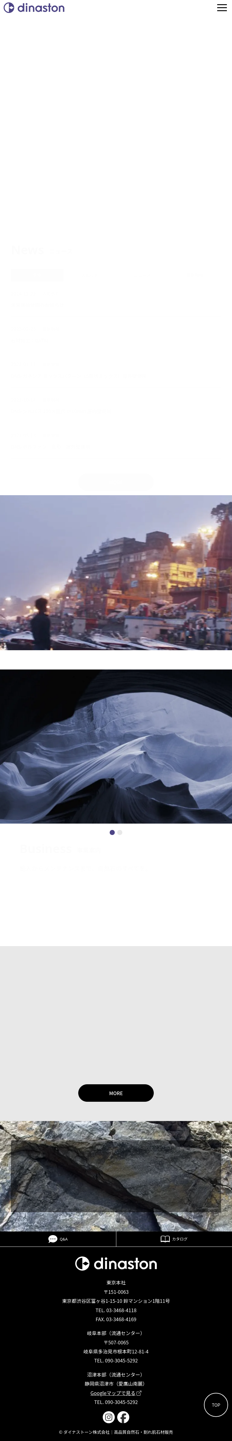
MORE (116, 1093)
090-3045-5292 (121, 1360)
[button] (112, 832)
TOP (216, 1405)
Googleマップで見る (116, 1392)
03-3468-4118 (121, 1310)
